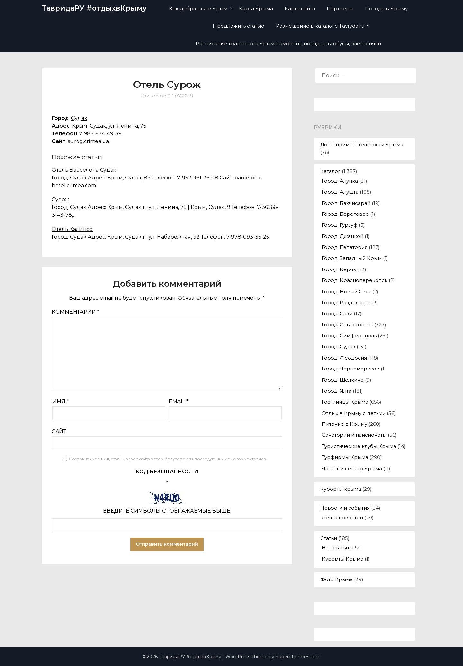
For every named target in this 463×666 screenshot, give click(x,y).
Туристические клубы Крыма (359, 446)
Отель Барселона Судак (84, 170)
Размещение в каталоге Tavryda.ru (320, 26)
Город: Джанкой (342, 236)
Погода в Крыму (386, 8)
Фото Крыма (336, 579)
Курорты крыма (340, 489)
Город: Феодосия (344, 358)
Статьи (328, 538)
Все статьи (335, 547)
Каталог (330, 171)
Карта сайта (300, 8)
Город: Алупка (340, 181)
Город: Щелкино (343, 380)
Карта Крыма (256, 8)
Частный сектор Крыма (352, 468)
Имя (60, 401)
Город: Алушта (340, 192)
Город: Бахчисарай (346, 203)
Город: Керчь (339, 269)
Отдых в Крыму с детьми (354, 413)
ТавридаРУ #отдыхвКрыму (94, 8)
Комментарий (75, 312)
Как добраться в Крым (198, 8)
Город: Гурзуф (340, 225)
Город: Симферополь (349, 336)
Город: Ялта (336, 391)
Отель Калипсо (72, 229)
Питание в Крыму (344, 424)
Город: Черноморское (350, 369)
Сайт (59, 431)
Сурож (60, 199)
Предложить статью (238, 26)
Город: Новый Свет (346, 291)
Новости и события (345, 508)
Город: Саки (337, 313)
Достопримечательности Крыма (361, 144)
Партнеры (340, 8)
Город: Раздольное (346, 302)
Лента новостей (342, 518)
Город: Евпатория (345, 247)
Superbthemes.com (298, 657)
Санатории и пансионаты (354, 435)
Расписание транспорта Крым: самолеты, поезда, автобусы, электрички (288, 44)
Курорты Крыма (342, 559)
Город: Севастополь (347, 325)
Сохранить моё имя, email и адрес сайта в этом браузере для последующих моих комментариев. (168, 458)
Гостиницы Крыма (345, 402)
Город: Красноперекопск (354, 280)
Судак (79, 118)
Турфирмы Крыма (345, 457)
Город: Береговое (345, 214)
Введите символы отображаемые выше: (167, 511)
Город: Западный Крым (352, 258)
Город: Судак (338, 346)
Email (179, 401)
